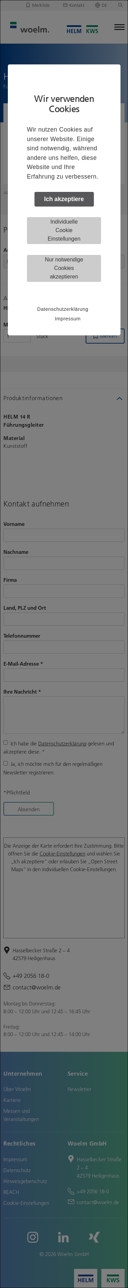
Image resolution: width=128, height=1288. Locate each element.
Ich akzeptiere (64, 199)
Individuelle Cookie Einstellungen (63, 230)
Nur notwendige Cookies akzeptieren (64, 268)
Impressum (68, 318)
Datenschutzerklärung (62, 309)
